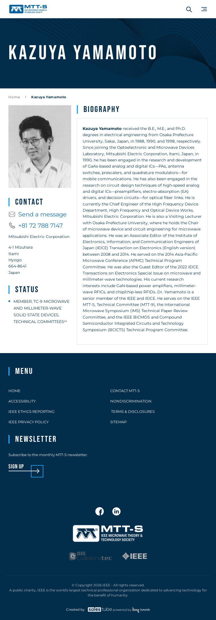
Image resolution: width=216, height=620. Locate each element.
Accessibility (22, 401)
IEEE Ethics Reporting (31, 411)
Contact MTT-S (125, 390)
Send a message (37, 214)
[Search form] (189, 9)
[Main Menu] (204, 9)
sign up (16, 467)
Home (14, 97)
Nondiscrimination (131, 401)
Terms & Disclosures (132, 411)
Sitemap (118, 422)
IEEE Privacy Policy (28, 422)
